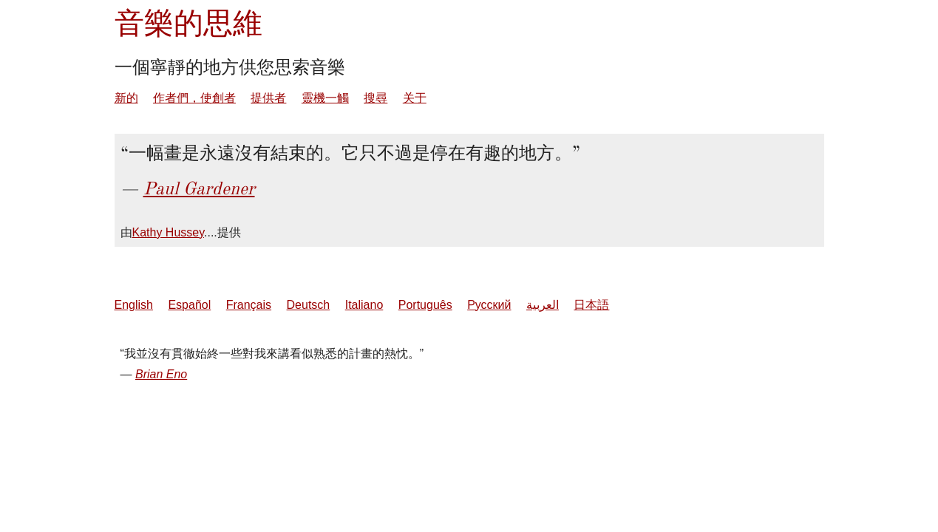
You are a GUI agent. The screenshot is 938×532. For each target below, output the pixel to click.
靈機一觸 (325, 98)
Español (189, 305)
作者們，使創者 (194, 98)
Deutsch (308, 305)
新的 (126, 98)
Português (425, 305)
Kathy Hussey (168, 232)
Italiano (364, 305)
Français (248, 305)
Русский (489, 305)
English (134, 305)
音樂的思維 (188, 23)
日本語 (591, 305)
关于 (414, 98)
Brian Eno (161, 374)
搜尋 (375, 98)
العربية (542, 305)
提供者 (268, 98)
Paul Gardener (199, 188)
